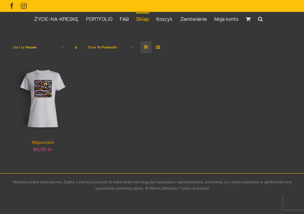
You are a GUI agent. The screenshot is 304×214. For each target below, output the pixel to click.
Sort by (25, 47)
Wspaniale (42, 142)
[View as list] (158, 47)
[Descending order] (76, 47)
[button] (260, 18)
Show (102, 47)
